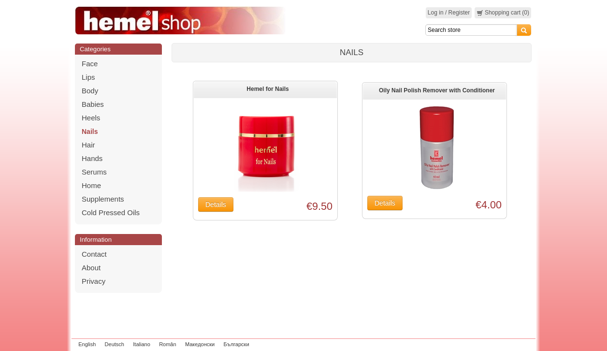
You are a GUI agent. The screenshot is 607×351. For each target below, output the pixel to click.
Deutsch (114, 344)
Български (236, 344)
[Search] (471, 30)
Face (90, 63)
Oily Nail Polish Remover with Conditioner (437, 90)
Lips (88, 77)
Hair (88, 145)
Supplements (103, 199)
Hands (92, 158)
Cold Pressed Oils (111, 212)
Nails (90, 131)
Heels (91, 118)
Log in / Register (449, 12)
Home (91, 185)
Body (90, 91)
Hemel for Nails (267, 89)
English (87, 344)
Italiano (141, 344)
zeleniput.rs (519, 344)
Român (167, 344)
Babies (93, 104)
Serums (94, 172)
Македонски (200, 344)
